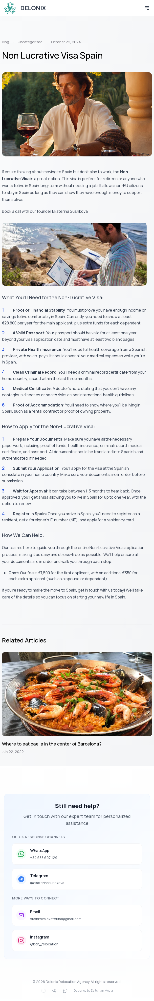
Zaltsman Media (102, 990)
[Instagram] (43, 990)
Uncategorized (30, 42)
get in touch (88, 590)
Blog (5, 42)
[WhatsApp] (65, 990)
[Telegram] (54, 990)
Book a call (11, 211)
